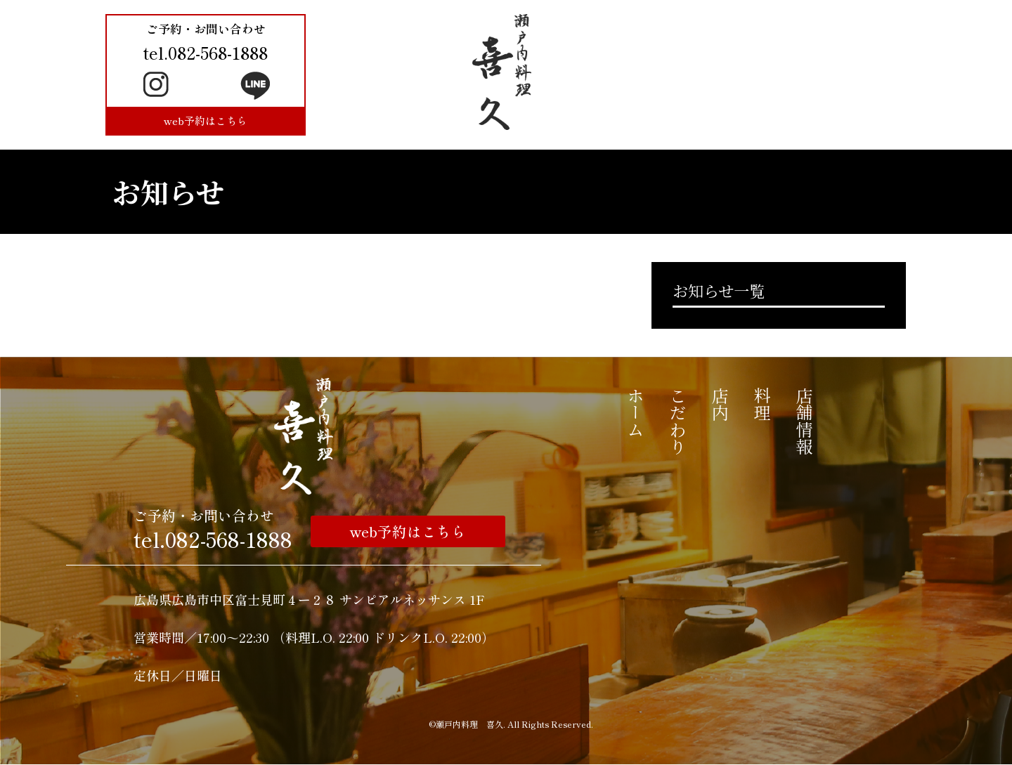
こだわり (678, 421)
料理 (762, 404)
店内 (720, 404)
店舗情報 (804, 421)
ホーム (635, 412)
